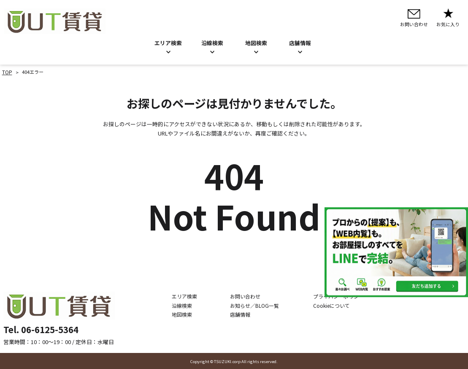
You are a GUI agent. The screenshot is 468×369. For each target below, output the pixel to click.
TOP (6, 71)
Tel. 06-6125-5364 (40, 328)
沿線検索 (212, 43)
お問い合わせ (249, 295)
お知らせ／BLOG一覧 (257, 304)
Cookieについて (329, 304)
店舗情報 (244, 314)
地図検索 (256, 43)
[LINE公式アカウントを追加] (396, 252)
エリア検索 (168, 43)
